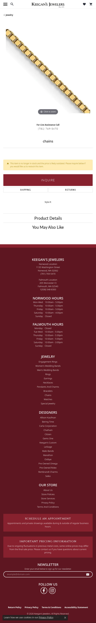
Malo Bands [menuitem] (48, 450)
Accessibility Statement (76, 607)
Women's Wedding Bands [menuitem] (47, 365)
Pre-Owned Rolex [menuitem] (48, 467)
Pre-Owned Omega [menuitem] (48, 463)
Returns (70, 189)
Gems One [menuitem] (48, 438)
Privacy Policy (47, 502)
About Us (47, 490)
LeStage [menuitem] (48, 446)
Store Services (48, 498)
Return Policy (14, 607)
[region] (48, 71)
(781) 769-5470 (48, 128)
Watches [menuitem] (48, 399)
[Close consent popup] (65, 618)
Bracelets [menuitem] (47, 390)
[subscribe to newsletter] (87, 574)
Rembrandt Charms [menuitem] (48, 471)
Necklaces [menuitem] (48, 382)
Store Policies (47, 494)
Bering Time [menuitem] (48, 421)
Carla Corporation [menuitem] (48, 425)
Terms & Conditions (51, 607)
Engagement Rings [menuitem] (48, 361)
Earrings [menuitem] (48, 378)
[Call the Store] (48, 273)
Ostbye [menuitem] (48, 459)
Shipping (25, 189)
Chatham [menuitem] (48, 430)
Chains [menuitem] (48, 395)
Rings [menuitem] (48, 374)
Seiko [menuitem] (48, 476)
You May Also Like (48, 227)
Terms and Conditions (48, 506)
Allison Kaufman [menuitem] (48, 417)
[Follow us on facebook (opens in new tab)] (44, 590)
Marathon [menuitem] (48, 455)
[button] (12, 4)
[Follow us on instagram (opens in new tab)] (52, 590)
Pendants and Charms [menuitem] (48, 386)
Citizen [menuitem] (48, 434)
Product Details (48, 218)
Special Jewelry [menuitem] (48, 403)
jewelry (9, 15)
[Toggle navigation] (5, 4)
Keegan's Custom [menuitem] (48, 442)
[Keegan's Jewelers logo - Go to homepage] (48, 4)
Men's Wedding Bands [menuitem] (48, 370)
